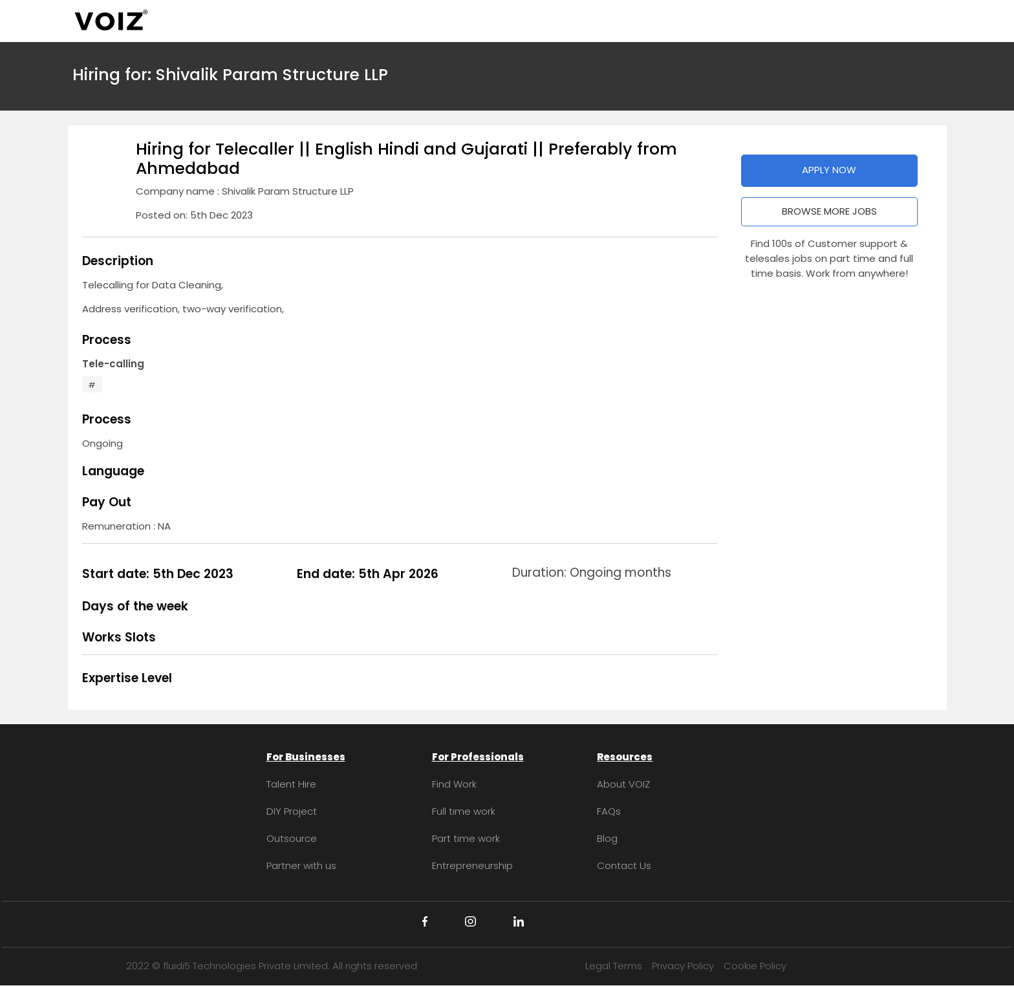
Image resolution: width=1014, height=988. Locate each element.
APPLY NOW (829, 170)
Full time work (463, 811)
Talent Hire (291, 784)
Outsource (291, 838)
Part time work (466, 838)
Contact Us (624, 865)
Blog (607, 838)
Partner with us (301, 865)
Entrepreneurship (472, 865)
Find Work (454, 784)
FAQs (609, 811)
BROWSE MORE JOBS (829, 211)
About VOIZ (623, 784)
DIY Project (291, 811)
